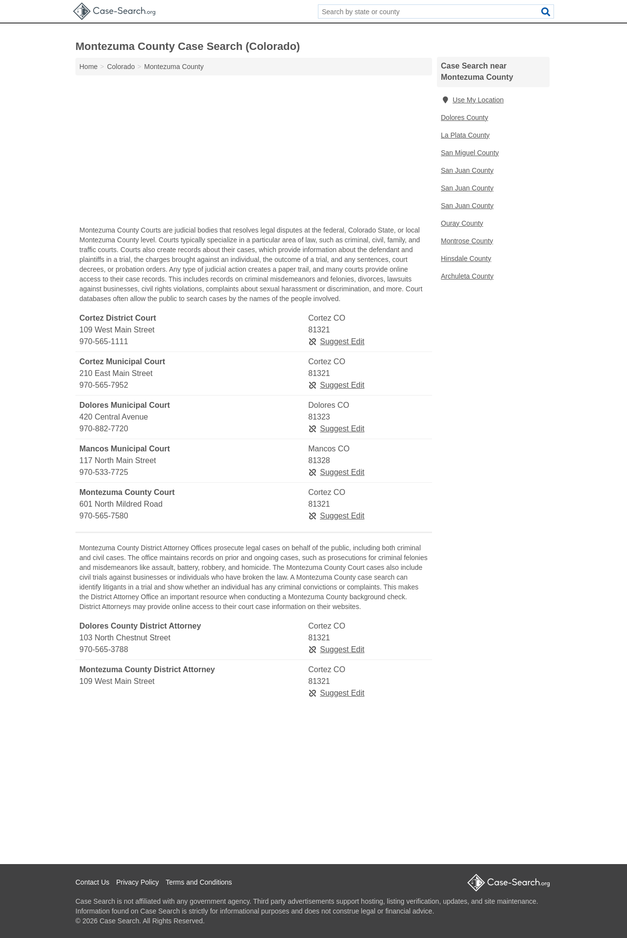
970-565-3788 (103, 649)
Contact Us (92, 882)
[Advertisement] (253, 152)
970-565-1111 (103, 341)
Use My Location (472, 100)
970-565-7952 (103, 385)
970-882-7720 (103, 428)
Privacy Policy (137, 882)
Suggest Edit (336, 341)
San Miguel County (470, 153)
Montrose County (467, 241)
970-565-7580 (103, 516)
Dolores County (464, 117)
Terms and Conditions (199, 882)
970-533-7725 (103, 472)
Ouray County (462, 223)
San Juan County (467, 170)
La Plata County (465, 135)
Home (88, 66)
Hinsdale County (466, 258)
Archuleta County (467, 276)
